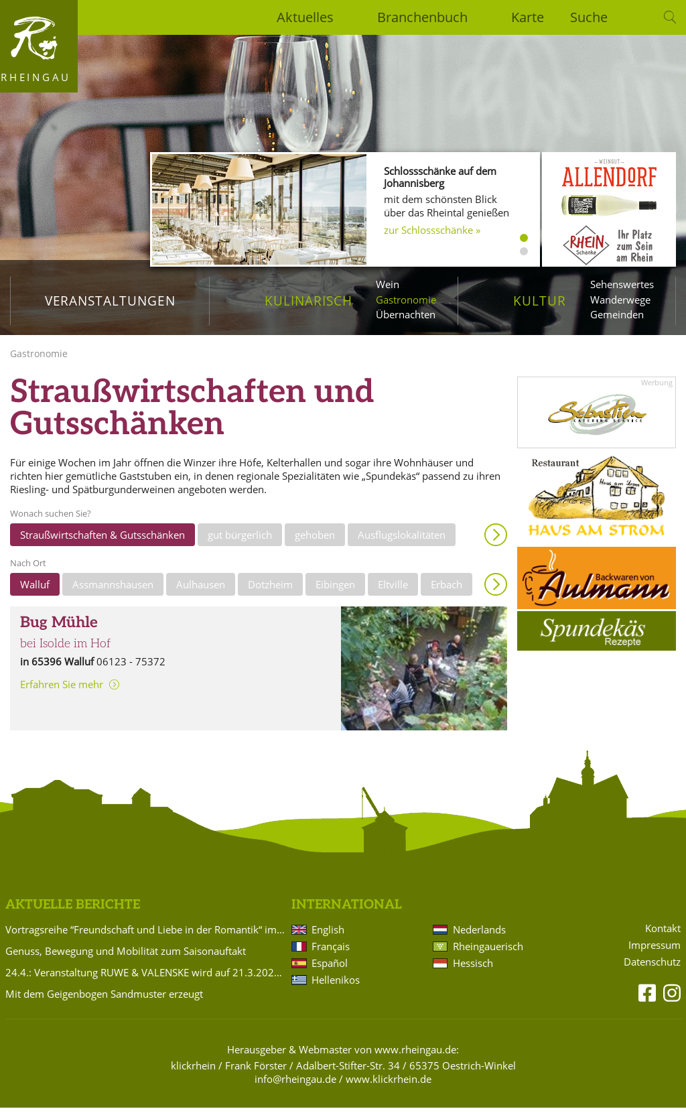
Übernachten (405, 314)
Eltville (393, 589)
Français (331, 951)
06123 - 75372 (130, 666)
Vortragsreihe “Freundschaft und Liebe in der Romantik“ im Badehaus (146, 934)
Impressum (654, 950)
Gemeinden (617, 314)
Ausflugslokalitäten (401, 539)
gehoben (315, 539)
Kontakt (663, 933)
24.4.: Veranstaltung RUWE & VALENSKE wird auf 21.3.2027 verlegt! (146, 977)
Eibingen (335, 589)
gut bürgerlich (240, 539)
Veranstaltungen (110, 300)
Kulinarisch (308, 300)
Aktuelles (305, 17)
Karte (527, 17)
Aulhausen (200, 589)
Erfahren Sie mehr (61, 689)
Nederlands (479, 934)
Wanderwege (620, 299)
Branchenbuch (422, 17)
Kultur (539, 300)
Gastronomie (406, 299)
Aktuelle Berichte (72, 909)
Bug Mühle (59, 627)
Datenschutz (652, 967)
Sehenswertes (622, 284)
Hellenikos (336, 985)
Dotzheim (270, 589)
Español (330, 968)
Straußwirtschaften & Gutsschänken (102, 539)
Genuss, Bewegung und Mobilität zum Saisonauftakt (125, 956)
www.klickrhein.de (388, 1084)
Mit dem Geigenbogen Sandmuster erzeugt (104, 999)
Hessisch (473, 968)
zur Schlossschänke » (432, 230)
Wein (387, 284)
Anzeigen (495, 539)
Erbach (446, 589)
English (328, 934)
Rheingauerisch (488, 951)
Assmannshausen (112, 589)
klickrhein (193, 1070)
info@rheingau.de (295, 1084)
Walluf (35, 589)
